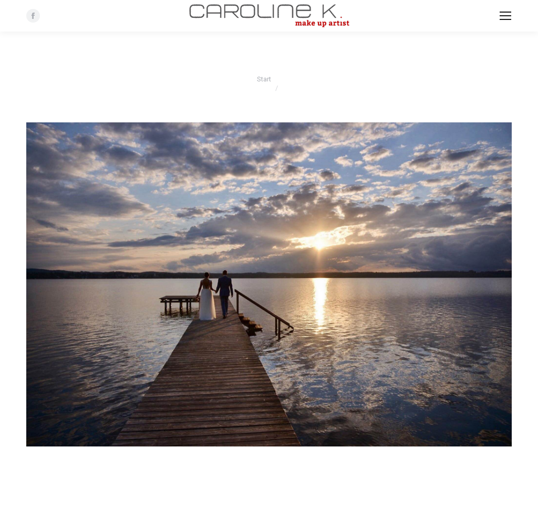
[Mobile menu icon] (505, 15)
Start (264, 79)
